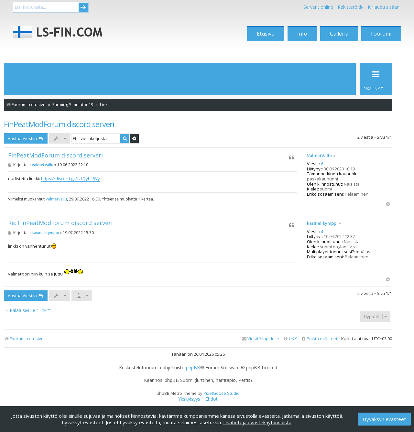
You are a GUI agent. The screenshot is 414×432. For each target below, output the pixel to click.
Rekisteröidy (350, 7)
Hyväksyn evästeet (384, 419)
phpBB (193, 368)
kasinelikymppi (322, 223)
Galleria (339, 33)
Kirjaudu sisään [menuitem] (383, 7)
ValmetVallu (319, 155)
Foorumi (381, 33)
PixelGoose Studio (221, 393)
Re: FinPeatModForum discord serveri (60, 223)
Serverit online (318, 7)
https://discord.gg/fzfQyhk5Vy (70, 178)
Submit (83, 7)
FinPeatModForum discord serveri (59, 124)
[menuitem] (319, 338)
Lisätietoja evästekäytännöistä (257, 422)
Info (302, 33)
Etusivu (266, 33)
